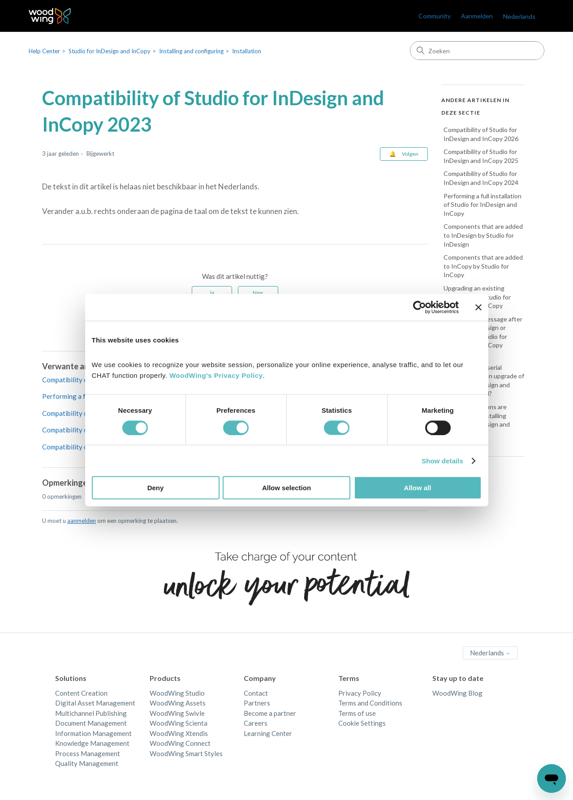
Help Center (44, 51)
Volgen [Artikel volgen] (410, 153)
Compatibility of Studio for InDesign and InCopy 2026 (481, 134)
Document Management (91, 723)
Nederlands (519, 16)
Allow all (417, 488)
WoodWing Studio (177, 693)
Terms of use (357, 713)
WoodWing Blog (457, 693)
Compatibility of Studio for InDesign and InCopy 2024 (481, 178)
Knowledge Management (92, 743)
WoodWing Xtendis (179, 733)
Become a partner (270, 713)
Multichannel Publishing (91, 713)
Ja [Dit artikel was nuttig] (211, 292)
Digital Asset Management (95, 703)
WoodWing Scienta (178, 723)
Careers (255, 723)
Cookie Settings (362, 723)
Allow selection (286, 488)
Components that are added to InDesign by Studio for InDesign (483, 235)
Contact (256, 693)
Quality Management (86, 763)
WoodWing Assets (178, 703)
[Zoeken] (477, 51)
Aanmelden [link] (477, 16)
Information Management (93, 733)
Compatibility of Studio (76, 430)
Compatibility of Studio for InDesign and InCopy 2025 (481, 156)
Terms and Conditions (370, 703)
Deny (155, 488)
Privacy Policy (359, 693)
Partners (257, 703)
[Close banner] (478, 307)
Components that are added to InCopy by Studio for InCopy (483, 265)
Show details (442, 460)
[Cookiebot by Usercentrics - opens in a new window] (419, 307)
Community (434, 16)
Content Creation (81, 693)
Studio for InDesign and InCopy (110, 51)
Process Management (87, 753)
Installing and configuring (191, 51)
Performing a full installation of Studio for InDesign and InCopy (482, 204)
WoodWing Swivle (177, 713)
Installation (246, 51)
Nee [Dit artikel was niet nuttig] (258, 292)
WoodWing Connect (180, 743)
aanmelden (81, 520)
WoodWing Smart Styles (186, 753)
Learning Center (268, 733)
